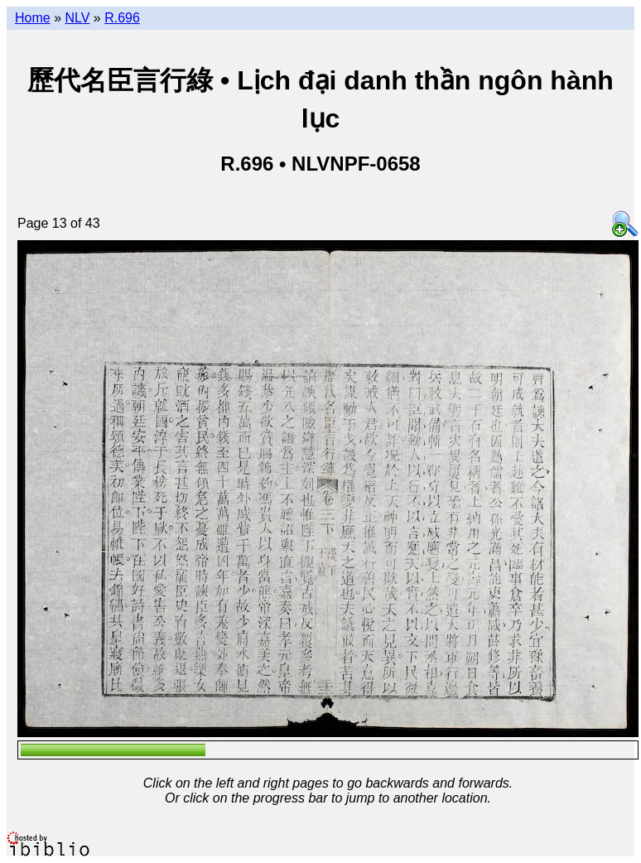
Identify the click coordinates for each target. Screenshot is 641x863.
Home (33, 18)
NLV (77, 18)
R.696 (122, 18)
